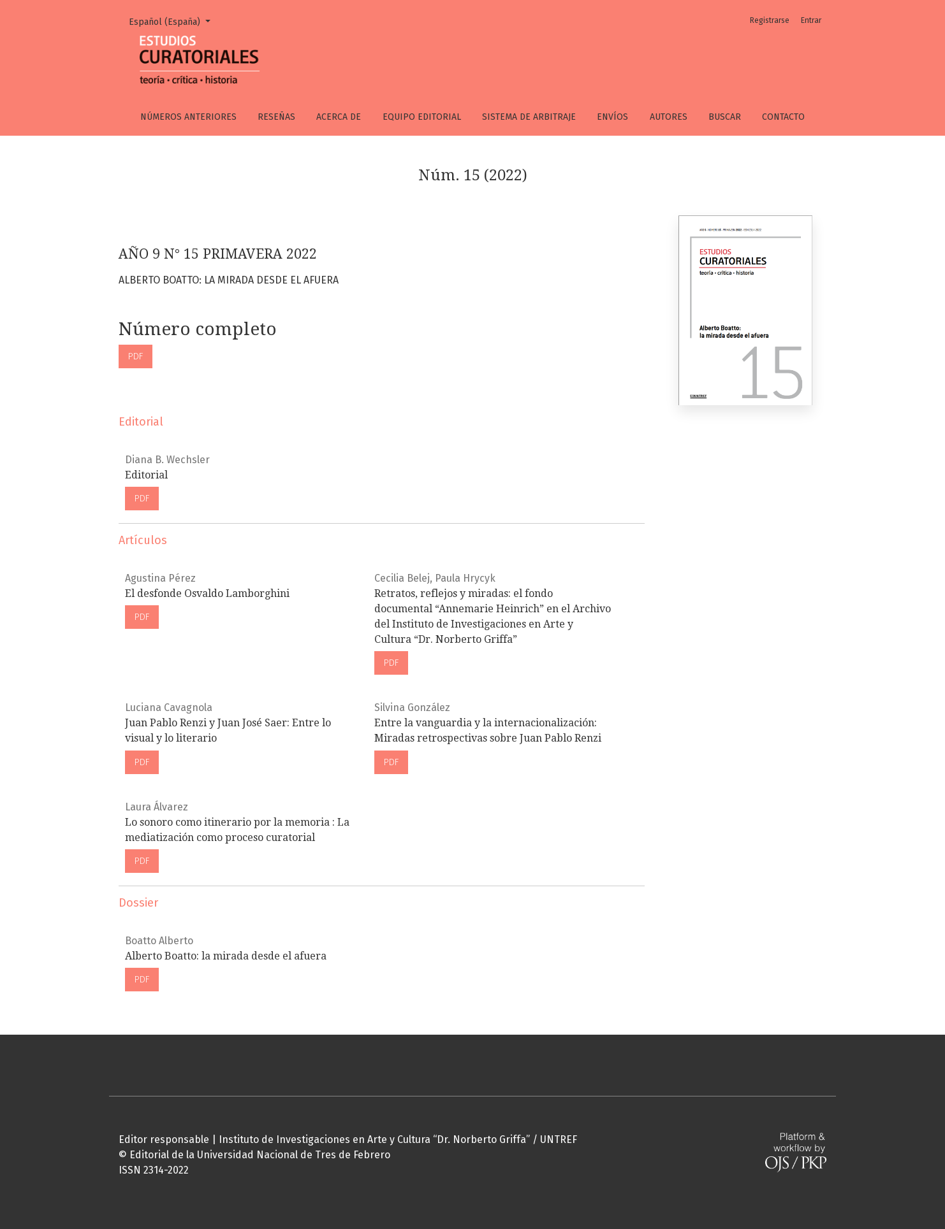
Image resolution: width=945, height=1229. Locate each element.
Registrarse (769, 20)
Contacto (783, 116)
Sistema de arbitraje (529, 116)
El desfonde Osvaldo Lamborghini (207, 593)
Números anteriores (188, 116)
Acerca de (338, 116)
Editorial (146, 475)
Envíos (612, 116)
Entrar (811, 20)
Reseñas (276, 116)
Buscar (724, 116)
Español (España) (174, 21)
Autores (668, 116)
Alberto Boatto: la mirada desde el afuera (225, 956)
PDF (135, 356)
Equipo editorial (422, 116)
